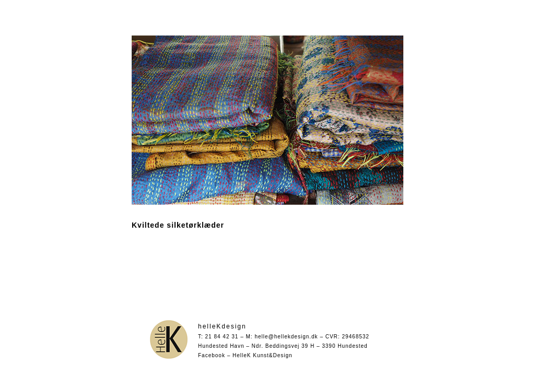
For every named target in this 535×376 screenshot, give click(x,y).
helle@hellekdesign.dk (286, 336)
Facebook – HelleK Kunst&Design (245, 355)
